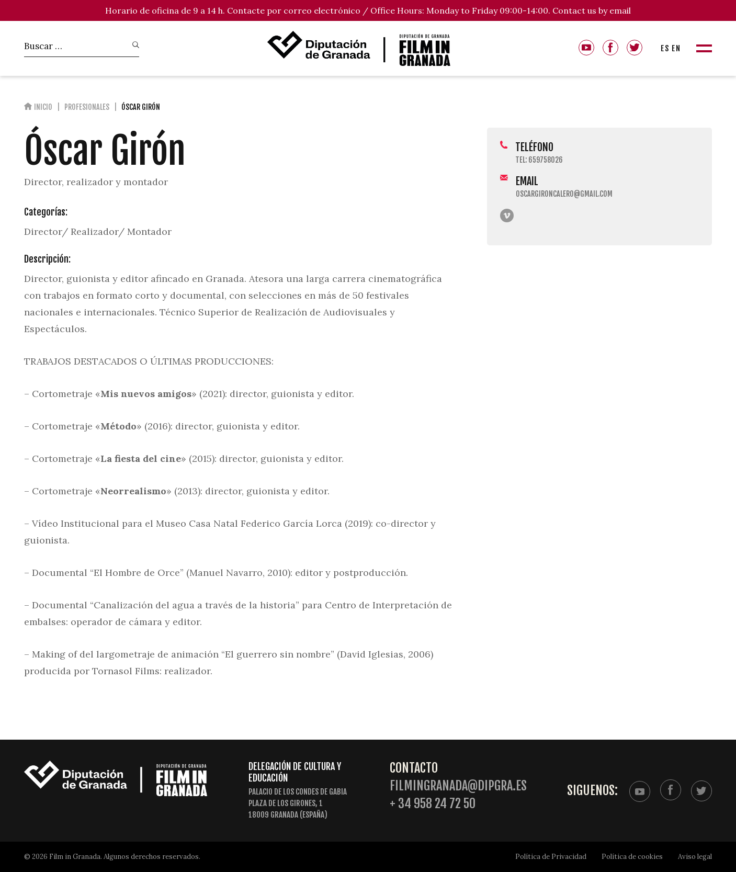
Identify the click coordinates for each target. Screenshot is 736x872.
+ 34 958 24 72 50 (432, 803)
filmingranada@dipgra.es (458, 786)
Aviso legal (695, 856)
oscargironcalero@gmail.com (564, 193)
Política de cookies (632, 856)
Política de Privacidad (550, 856)
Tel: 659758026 (539, 159)
